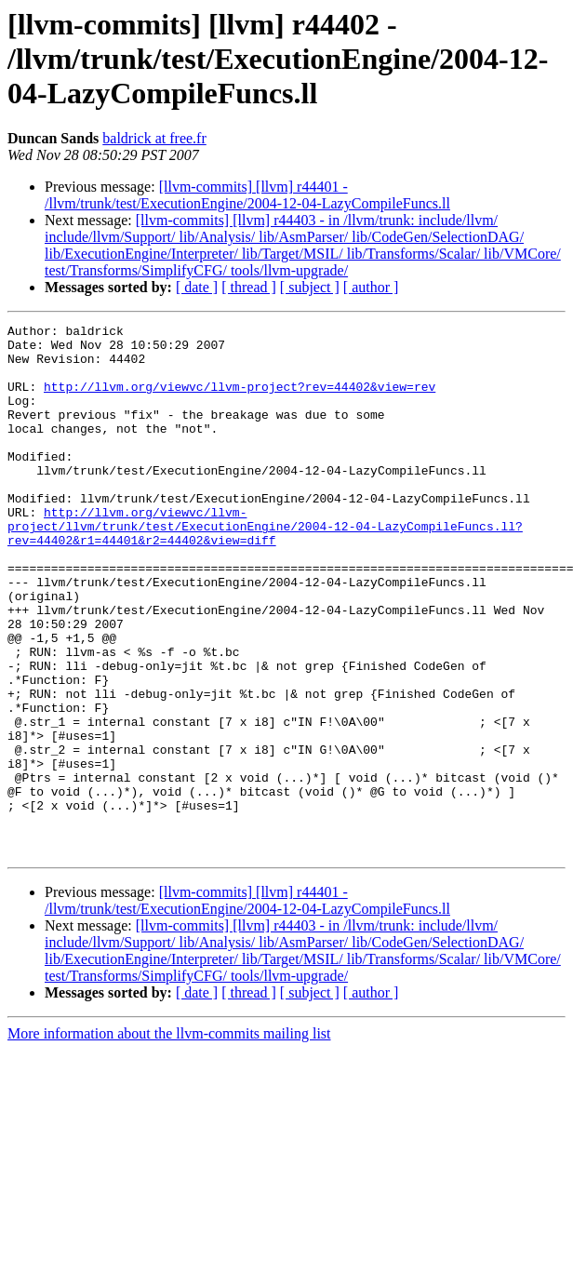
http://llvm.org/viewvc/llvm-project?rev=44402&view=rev (239, 400)
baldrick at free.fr (154, 138)
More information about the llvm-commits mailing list (169, 1139)
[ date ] (197, 287)
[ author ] (371, 287)
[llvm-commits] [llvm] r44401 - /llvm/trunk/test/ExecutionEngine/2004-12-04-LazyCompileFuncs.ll (247, 195)
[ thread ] (248, 287)
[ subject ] (310, 287)
